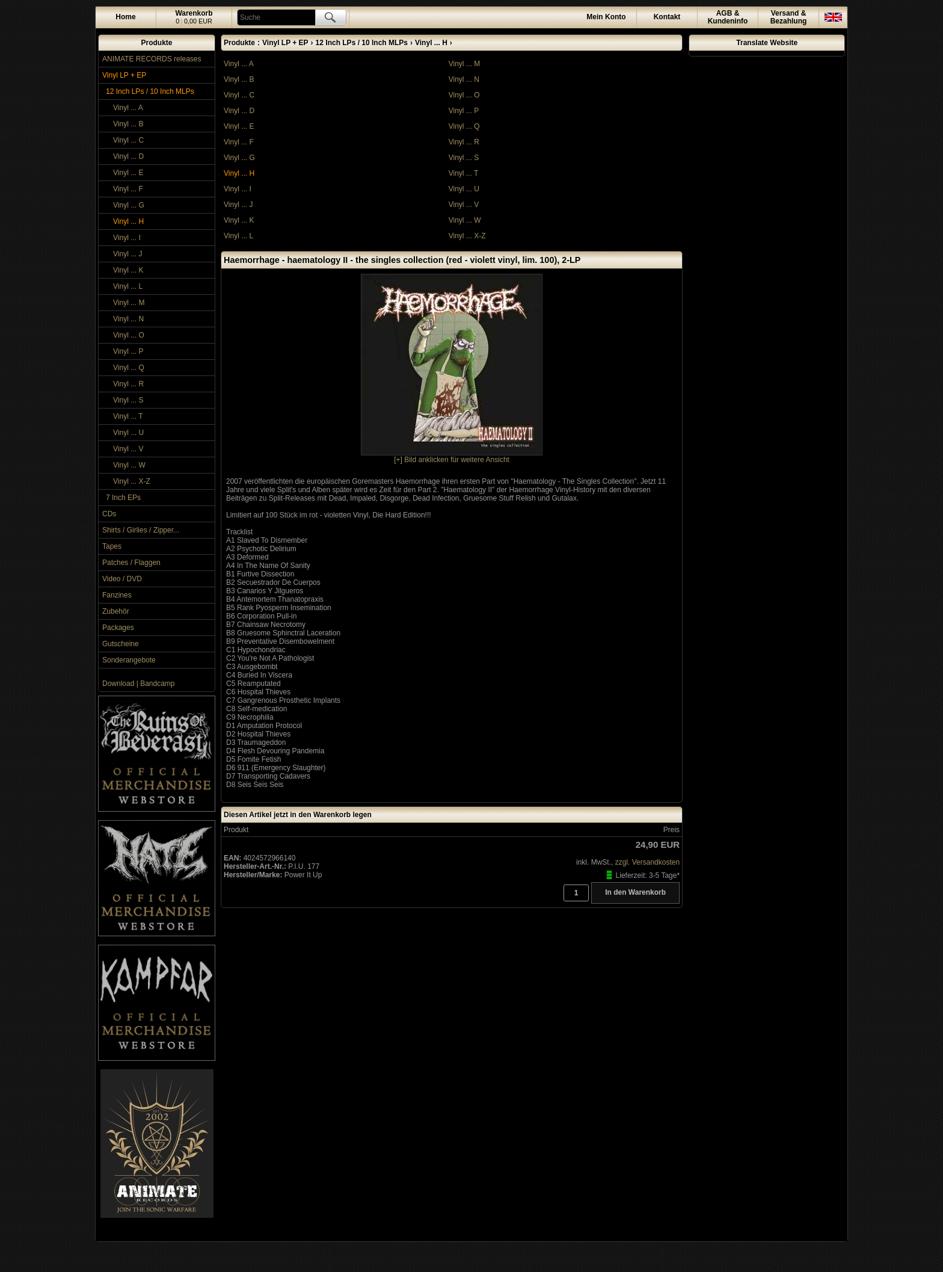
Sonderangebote (129, 660)
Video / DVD (122, 579)
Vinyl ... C (128, 140)
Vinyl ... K (128, 270)
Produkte (156, 43)
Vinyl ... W (129, 465)
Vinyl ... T (128, 416)
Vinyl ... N (128, 319)
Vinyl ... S (128, 400)
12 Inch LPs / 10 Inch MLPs (150, 91)
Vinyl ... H (128, 221)
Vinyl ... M (128, 302)
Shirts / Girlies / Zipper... (140, 530)
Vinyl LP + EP (124, 75)
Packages (118, 627)
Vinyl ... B (128, 124)
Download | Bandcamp (138, 683)
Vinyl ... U (128, 432)
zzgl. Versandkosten (647, 862)
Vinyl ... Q (128, 367)
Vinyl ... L (128, 286)
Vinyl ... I (127, 237)
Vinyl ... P (128, 351)
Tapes (111, 546)
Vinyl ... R (128, 384)
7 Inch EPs (123, 497)
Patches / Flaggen (131, 562)
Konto (605, 17)
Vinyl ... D (128, 156)
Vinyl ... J (127, 254)
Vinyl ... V (128, 449)
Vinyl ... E (128, 172)
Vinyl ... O (128, 335)
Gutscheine (120, 644)
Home (125, 17)
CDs (109, 514)
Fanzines (117, 595)
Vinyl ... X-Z (131, 481)
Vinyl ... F (128, 189)
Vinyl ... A (128, 107)
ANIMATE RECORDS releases (151, 59)
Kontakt (667, 17)
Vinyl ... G (128, 205)
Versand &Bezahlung (788, 17)
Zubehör (115, 611)
